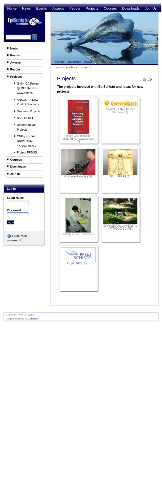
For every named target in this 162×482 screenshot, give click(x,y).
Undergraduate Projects (26, 127)
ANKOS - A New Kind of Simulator (28, 102)
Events (41, 8)
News (26, 8)
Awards (58, 8)
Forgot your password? (17, 238)
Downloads (130, 8)
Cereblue (33, 318)
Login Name (15, 197)
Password (14, 210)
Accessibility (74, 62)
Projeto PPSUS (27, 152)
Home (11, 8)
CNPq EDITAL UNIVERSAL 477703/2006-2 (26, 141)
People (74, 8)
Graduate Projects (28, 111)
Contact (88, 62)
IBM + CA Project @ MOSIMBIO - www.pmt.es (28, 88)
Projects (92, 8)
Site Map (60, 62)
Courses (110, 8)
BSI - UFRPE (25, 117)
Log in (11, 188)
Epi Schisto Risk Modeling (25, 21)
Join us (151, 8)
